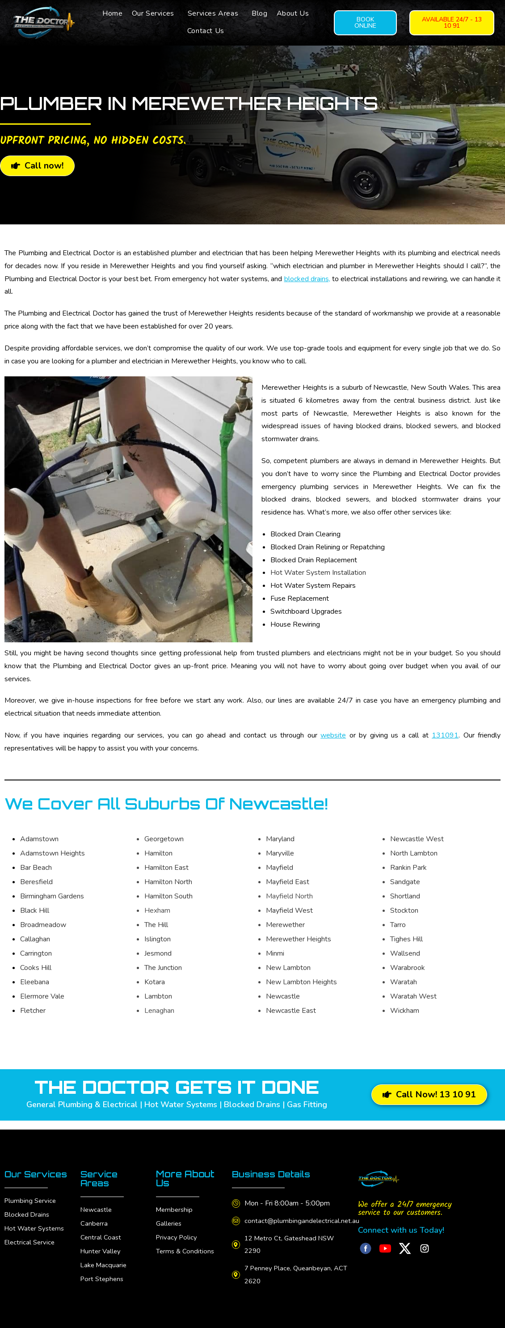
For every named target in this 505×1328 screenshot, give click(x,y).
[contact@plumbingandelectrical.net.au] (237, 1220)
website (333, 735)
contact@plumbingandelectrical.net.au (305, 1221)
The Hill (156, 925)
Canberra (94, 1223)
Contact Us (205, 31)
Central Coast (101, 1237)
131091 (445, 735)
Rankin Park (408, 868)
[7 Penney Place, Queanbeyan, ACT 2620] (237, 1274)
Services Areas (213, 13)
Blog (259, 13)
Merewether (285, 925)
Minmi (275, 953)
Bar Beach (36, 868)
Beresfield (36, 882)
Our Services (153, 13)
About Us (293, 13)
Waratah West (413, 996)
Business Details (274, 1174)
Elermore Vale (42, 996)
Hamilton (158, 853)
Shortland (405, 896)
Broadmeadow (43, 925)
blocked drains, (307, 279)
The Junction (163, 968)
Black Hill (34, 910)
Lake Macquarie (104, 1265)
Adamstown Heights (52, 853)
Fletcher (33, 1011)
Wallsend (405, 953)
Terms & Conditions (186, 1251)
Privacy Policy (177, 1237)
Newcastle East (291, 1011)
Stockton (404, 910)
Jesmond (158, 953)
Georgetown (164, 839)
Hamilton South (168, 896)
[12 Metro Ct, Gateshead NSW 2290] (237, 1244)
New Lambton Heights (301, 982)
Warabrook (407, 968)
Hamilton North (168, 882)
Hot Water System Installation (318, 573)
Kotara (154, 982)
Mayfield (279, 868)
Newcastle (283, 996)
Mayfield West (289, 910)
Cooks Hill (35, 968)
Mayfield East (287, 882)
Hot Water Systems (36, 1237)
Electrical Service (30, 1251)
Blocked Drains (27, 1223)
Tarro (398, 925)
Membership (175, 1209)
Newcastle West (417, 839)
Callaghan (35, 939)
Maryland (280, 839)
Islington (157, 939)
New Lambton (288, 968)
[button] (155, 13)
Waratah (403, 982)
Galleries (169, 1223)
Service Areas (100, 1178)
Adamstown (39, 839)
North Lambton (414, 853)
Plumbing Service (31, 1209)
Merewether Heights (298, 939)
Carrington (36, 953)
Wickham (404, 1011)
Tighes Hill (406, 939)
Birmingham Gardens (52, 896)
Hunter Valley (101, 1251)
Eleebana (34, 982)
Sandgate (405, 882)
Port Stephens (103, 1279)
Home (112, 13)
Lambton (158, 996)
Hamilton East (166, 868)
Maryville (280, 853)
